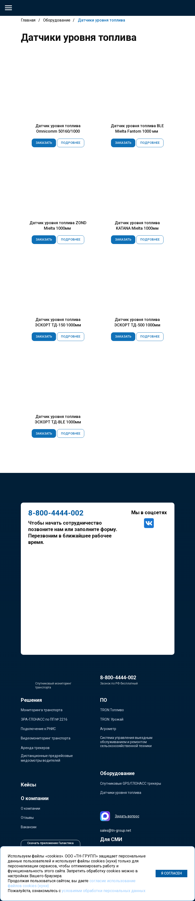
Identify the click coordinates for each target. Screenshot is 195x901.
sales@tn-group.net (115, 830)
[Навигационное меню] (8, 7)
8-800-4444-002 (118, 678)
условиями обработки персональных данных (103, 890)
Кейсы (28, 785)
